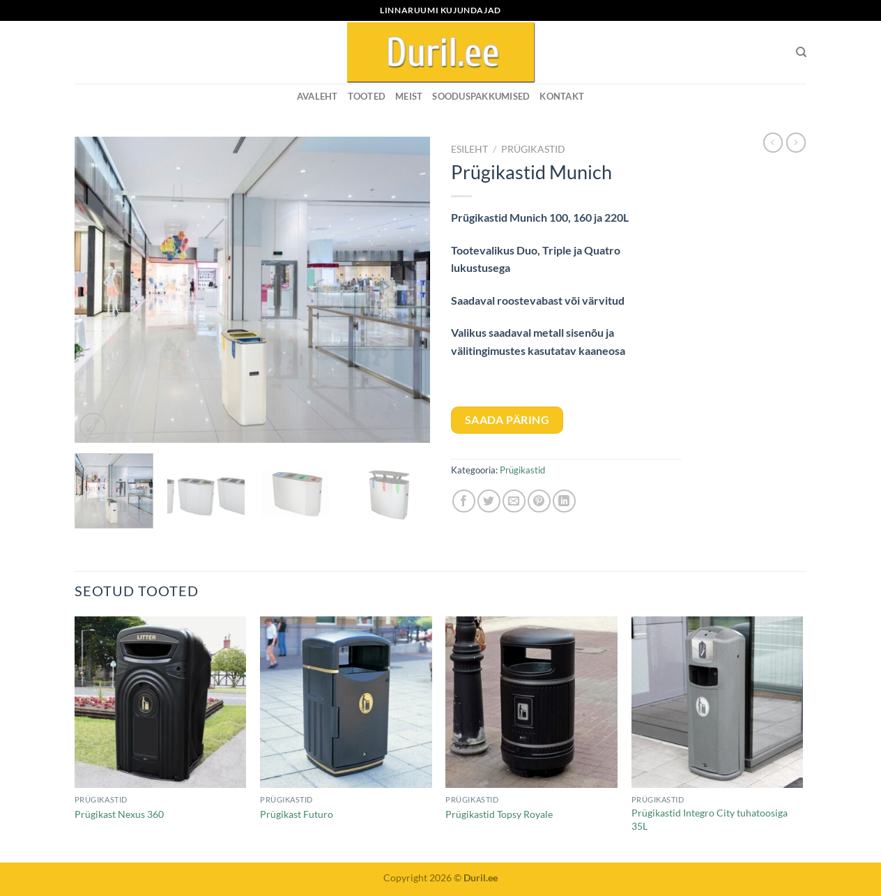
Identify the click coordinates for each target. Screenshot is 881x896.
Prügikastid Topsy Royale (499, 814)
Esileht (469, 149)
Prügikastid (533, 149)
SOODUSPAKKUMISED (481, 96)
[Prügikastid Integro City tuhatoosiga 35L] (717, 702)
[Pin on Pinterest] (539, 500)
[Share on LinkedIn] (564, 500)
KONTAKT (561, 96)
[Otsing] (801, 52)
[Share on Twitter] (488, 500)
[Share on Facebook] (463, 500)
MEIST (408, 96)
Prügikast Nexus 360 (119, 814)
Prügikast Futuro (296, 814)
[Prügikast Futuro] (346, 702)
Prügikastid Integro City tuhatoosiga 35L (709, 819)
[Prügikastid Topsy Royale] (531, 702)
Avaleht (317, 96)
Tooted (367, 96)
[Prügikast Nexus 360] (161, 702)
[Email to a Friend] (514, 500)
